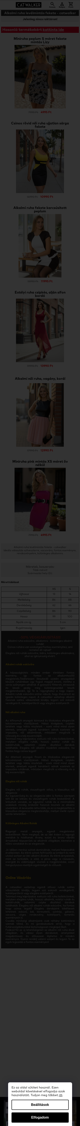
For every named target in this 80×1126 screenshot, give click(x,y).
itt (60, 1095)
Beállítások (40, 1105)
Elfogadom (40, 1117)
